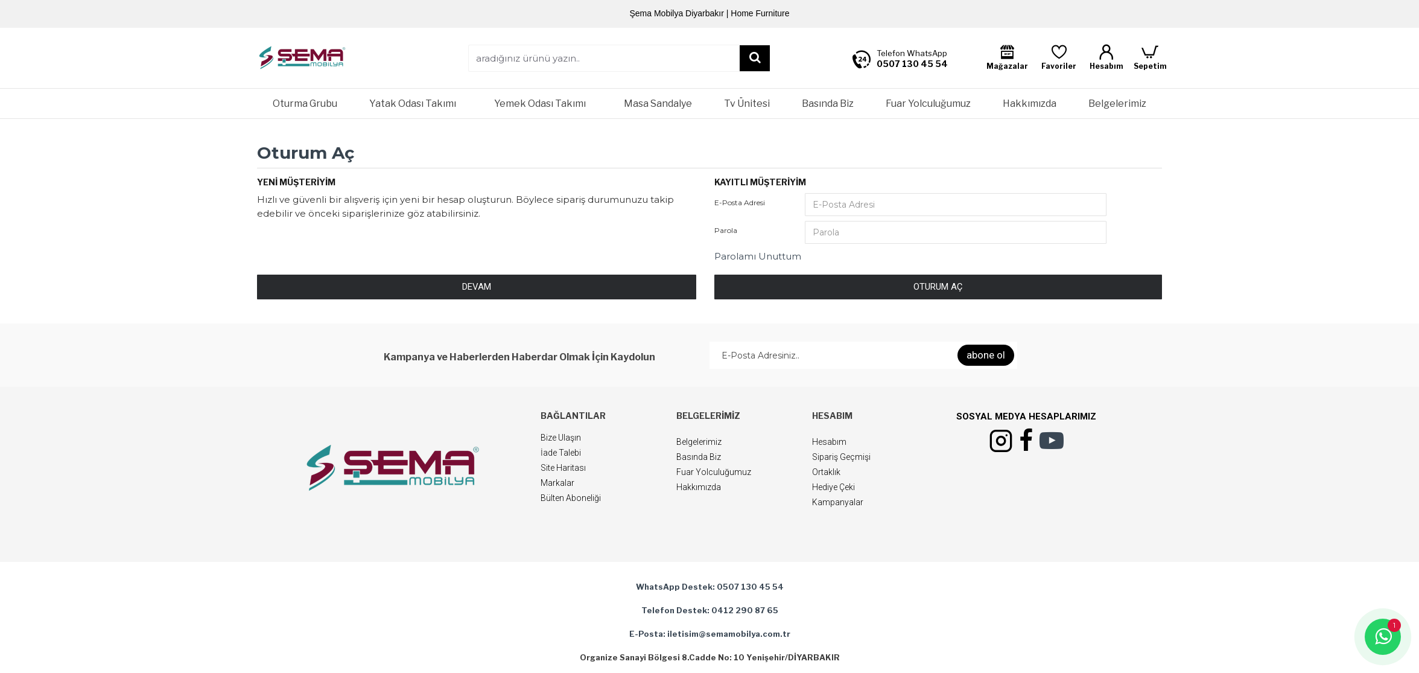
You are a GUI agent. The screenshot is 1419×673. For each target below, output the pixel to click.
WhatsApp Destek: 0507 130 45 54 (710, 587)
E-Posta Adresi (739, 202)
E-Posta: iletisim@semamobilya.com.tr (709, 634)
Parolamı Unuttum (757, 256)
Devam (476, 286)
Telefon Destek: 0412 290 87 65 (709, 610)
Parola (725, 230)
